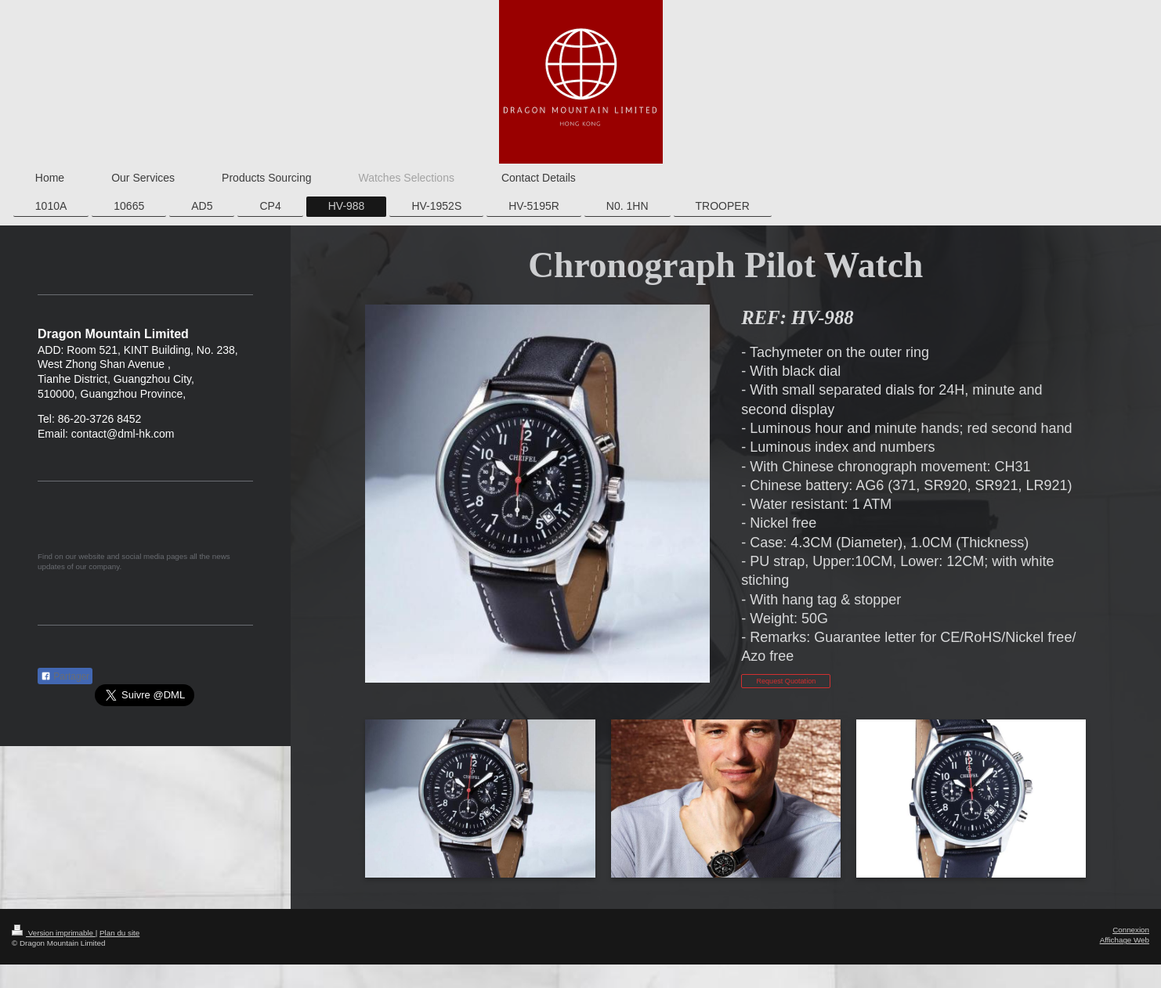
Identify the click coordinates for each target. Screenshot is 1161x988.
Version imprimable (54, 933)
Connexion (1130, 929)
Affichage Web (1124, 940)
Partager (65, 676)
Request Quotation (786, 681)
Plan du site (119, 933)
